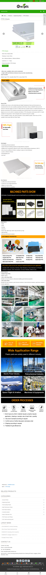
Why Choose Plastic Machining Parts (9, 529)
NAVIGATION (4, 11)
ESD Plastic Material (6, 509)
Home (4, 15)
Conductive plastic (6, 512)
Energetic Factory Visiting (7, 537)
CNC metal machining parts (7, 519)
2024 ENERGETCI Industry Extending (9, 526)
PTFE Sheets (26, 15)
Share (5, 573)
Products (10, 15)
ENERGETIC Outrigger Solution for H (9, 534)
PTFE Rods (7, 486)
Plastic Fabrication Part (7, 514)
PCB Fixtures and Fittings (7, 516)
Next (42, 34)
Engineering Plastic (17, 15)
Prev (4, 34)
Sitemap (37, 569)
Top (40, 573)
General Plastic (5, 499)
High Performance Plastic (7, 507)
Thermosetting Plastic (6, 504)
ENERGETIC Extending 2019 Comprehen (10, 532)
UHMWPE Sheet (11, 484)
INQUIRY (5, 65)
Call (17, 573)
